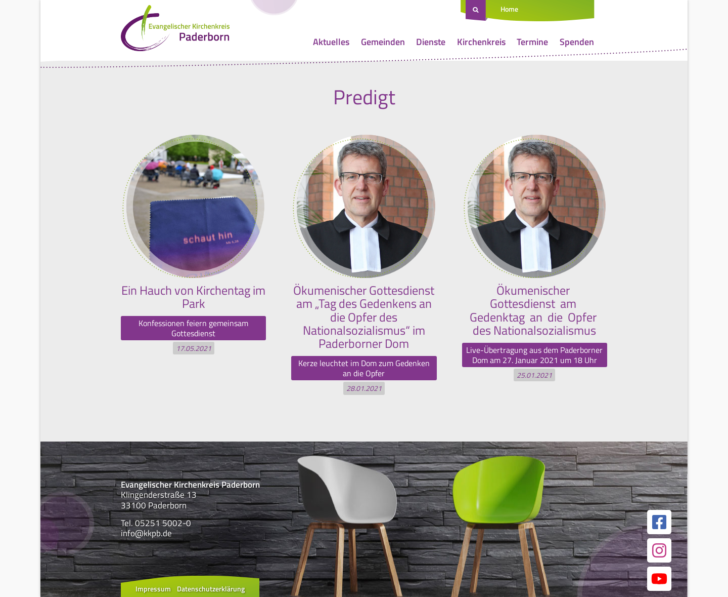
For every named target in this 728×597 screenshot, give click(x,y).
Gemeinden (383, 42)
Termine (532, 42)
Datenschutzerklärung (211, 588)
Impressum (153, 588)
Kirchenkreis (481, 42)
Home (509, 9)
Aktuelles (331, 42)
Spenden (577, 42)
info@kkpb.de (146, 533)
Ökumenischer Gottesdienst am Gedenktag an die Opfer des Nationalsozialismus (534, 310)
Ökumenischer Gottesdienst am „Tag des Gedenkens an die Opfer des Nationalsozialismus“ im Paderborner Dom (363, 317)
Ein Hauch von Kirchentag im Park (193, 296)
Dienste (430, 42)
